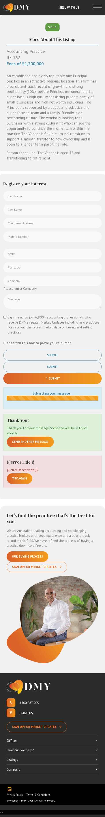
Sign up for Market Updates (34, 727)
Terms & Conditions (38, 795)
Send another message (30, 442)
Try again (19, 478)
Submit (52, 355)
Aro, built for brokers (44, 800)
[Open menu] (97, 7)
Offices (12, 740)
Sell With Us (69, 8)
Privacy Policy (15, 795)
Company (13, 769)
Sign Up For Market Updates (34, 567)
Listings (12, 759)
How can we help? (20, 750)
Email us (26, 713)
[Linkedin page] (11, 789)
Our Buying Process (27, 556)
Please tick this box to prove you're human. (37, 343)
